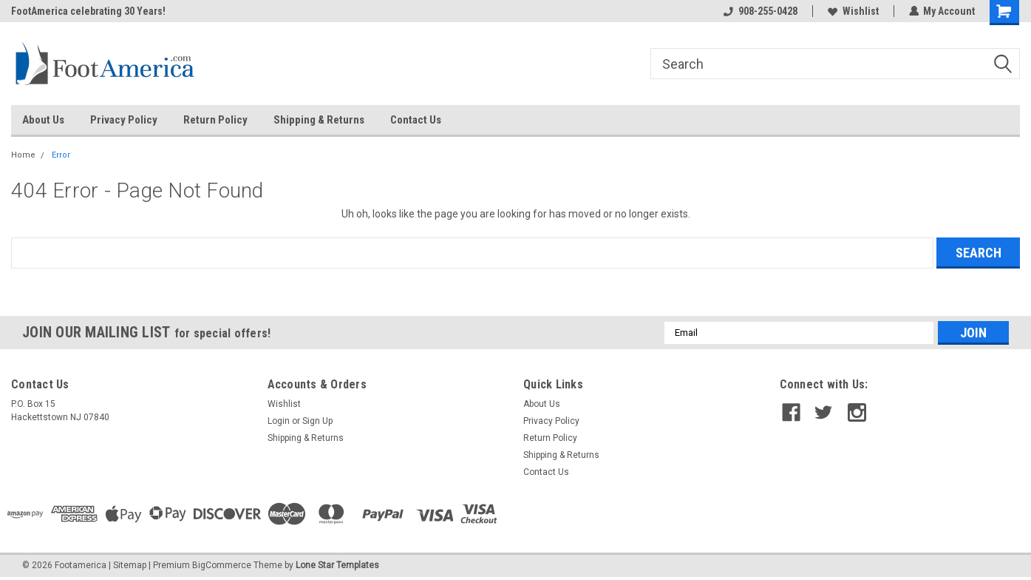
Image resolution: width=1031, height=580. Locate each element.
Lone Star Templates (337, 565)
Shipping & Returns (318, 120)
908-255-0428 (760, 11)
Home (23, 155)
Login (279, 421)
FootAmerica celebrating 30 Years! (88, 11)
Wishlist (852, 11)
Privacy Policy (123, 120)
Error (61, 155)
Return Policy (215, 120)
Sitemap (129, 565)
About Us (43, 120)
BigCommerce (221, 565)
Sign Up (317, 421)
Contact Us (415, 120)
